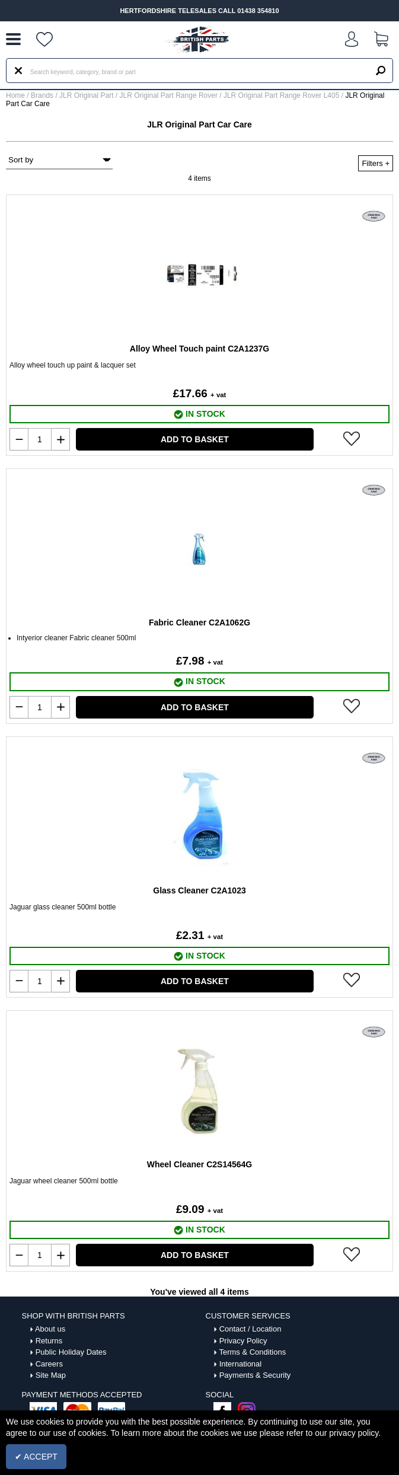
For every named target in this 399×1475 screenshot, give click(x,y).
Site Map (51, 1375)
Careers (49, 1363)
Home (15, 95)
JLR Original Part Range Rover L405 (282, 95)
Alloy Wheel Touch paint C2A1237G (199, 348)
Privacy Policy (243, 1340)
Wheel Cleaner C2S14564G (199, 1164)
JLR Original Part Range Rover (170, 95)
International (240, 1363)
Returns (49, 1340)
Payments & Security (255, 1375)
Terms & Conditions (252, 1352)
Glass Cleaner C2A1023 (199, 890)
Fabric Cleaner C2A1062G (199, 622)
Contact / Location (250, 1328)
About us (50, 1328)
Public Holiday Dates (71, 1352)
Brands (42, 95)
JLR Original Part (87, 95)
